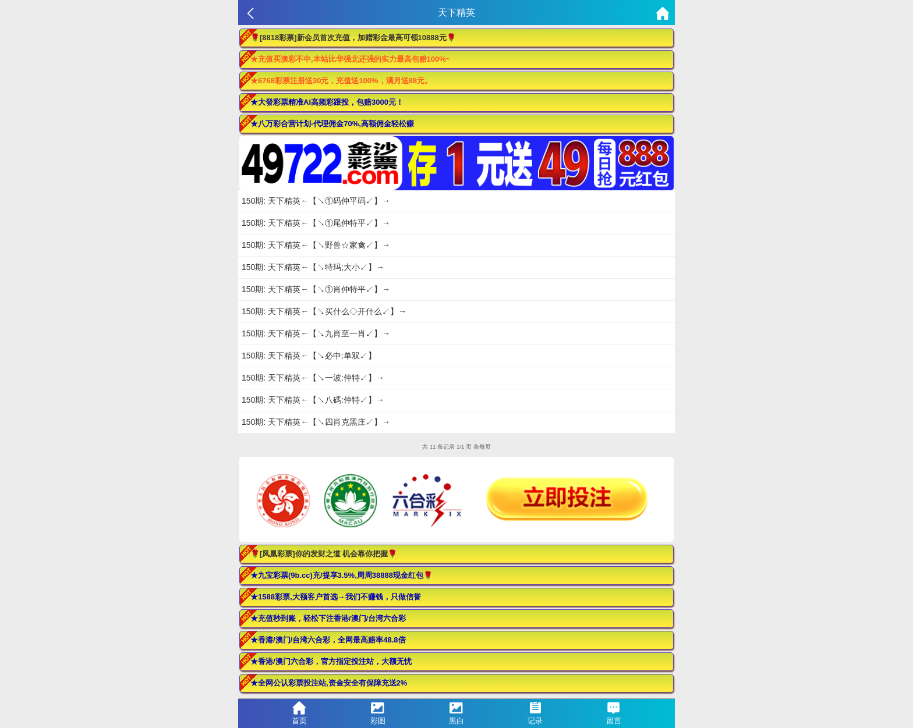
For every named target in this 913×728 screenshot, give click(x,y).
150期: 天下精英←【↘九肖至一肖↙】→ (316, 333)
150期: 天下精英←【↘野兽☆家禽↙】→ (316, 245)
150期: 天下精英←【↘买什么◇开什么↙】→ (324, 311)
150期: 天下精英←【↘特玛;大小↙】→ (313, 267)
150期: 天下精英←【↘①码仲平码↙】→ (316, 200)
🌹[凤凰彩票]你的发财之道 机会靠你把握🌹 (323, 553)
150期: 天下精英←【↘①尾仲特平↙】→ (316, 223)
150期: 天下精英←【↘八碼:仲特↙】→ (313, 399)
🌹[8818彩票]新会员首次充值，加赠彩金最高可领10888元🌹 (353, 37)
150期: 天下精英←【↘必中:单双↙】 (309, 355)
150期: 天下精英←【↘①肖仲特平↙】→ (316, 289)
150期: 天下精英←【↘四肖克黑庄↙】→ (316, 422)
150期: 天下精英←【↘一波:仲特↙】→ (313, 377)
